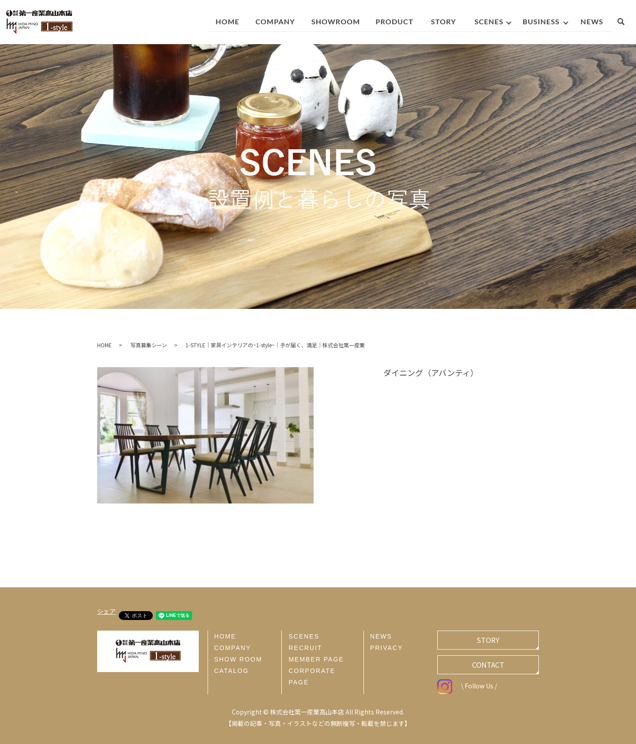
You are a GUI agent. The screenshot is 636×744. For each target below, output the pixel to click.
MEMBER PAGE (316, 659)
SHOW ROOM (238, 659)
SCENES (303, 636)
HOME (104, 345)
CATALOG (231, 670)
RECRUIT (305, 647)
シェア (106, 611)
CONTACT (488, 664)
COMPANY (232, 647)
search (625, 23)
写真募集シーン (148, 345)
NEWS (381, 636)
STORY (488, 640)
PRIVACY (386, 647)
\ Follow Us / (467, 685)
